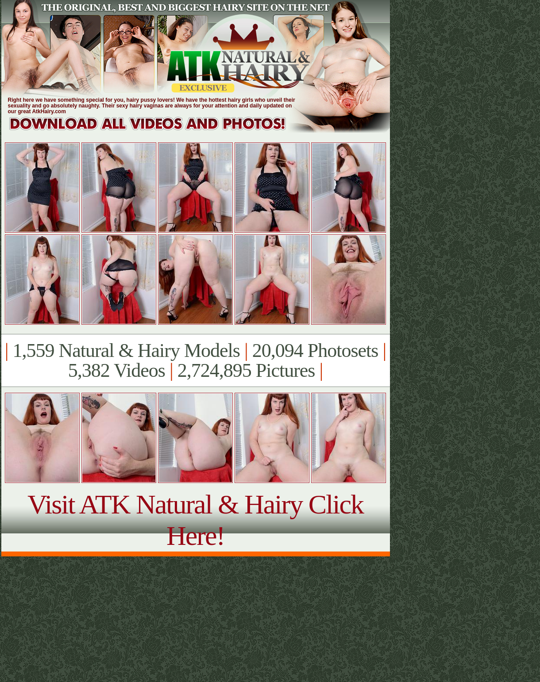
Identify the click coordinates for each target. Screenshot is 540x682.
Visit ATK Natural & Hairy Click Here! (195, 520)
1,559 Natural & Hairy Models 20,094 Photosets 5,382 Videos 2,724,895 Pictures (195, 360)
